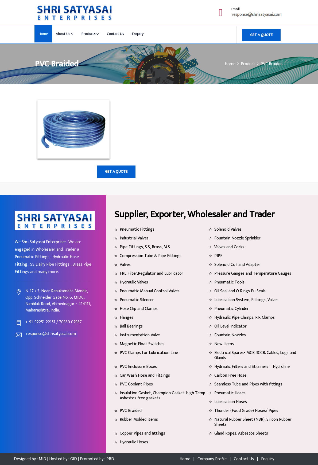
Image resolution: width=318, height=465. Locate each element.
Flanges (126, 317)
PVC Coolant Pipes (136, 384)
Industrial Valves (134, 238)
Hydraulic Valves (134, 282)
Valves (125, 264)
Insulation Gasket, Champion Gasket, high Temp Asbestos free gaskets (162, 395)
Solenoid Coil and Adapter (237, 264)
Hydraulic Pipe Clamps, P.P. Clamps (244, 317)
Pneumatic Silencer (137, 300)
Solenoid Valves (228, 229)
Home (43, 34)
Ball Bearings (131, 326)
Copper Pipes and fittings (142, 433)
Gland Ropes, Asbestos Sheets (241, 433)
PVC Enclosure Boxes (138, 366)
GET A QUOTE (261, 34)
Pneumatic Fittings (137, 229)
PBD (109, 459)
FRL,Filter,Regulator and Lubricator (151, 273)
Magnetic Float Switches (142, 344)
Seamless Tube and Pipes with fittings (248, 384)
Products (90, 34)
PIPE (218, 255)
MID (42, 459)
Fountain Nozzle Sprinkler (237, 238)
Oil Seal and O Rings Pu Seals (240, 291)
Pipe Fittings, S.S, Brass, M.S (145, 247)
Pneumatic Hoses (230, 393)
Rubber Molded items (139, 419)
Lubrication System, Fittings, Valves (246, 300)
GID (73, 459)
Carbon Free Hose (230, 375)
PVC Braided (131, 410)
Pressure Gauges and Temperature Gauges (252, 273)
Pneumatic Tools (229, 282)
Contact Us (115, 34)
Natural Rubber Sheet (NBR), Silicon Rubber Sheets (253, 422)
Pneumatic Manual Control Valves (150, 291)
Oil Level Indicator (230, 326)
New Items (224, 344)
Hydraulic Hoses (134, 442)
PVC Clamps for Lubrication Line (149, 352)
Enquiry (138, 34)
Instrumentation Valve (140, 335)
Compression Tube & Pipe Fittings (150, 255)
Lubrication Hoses (230, 401)
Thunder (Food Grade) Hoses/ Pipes (246, 410)
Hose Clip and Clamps (139, 308)
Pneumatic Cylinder (231, 308)
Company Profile (212, 459)
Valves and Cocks (229, 247)
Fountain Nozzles (230, 335)
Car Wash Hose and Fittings (145, 375)
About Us (64, 34)
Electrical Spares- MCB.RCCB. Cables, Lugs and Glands (255, 355)
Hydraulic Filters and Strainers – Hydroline (252, 366)
